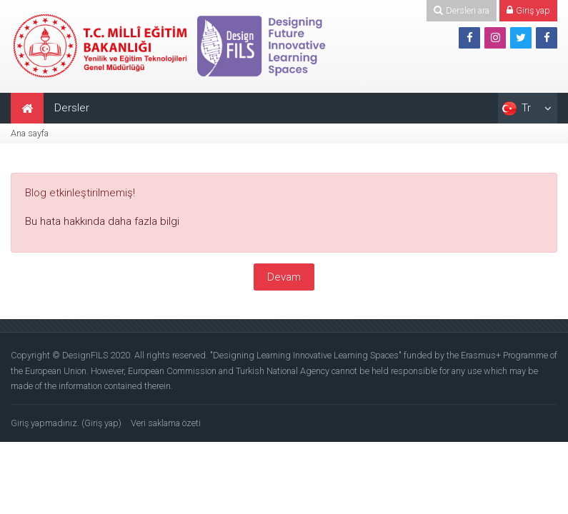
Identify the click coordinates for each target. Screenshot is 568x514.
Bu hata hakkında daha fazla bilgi (102, 221)
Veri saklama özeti (166, 423)
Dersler (71, 107)
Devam (284, 277)
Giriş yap (101, 423)
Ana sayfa (30, 133)
